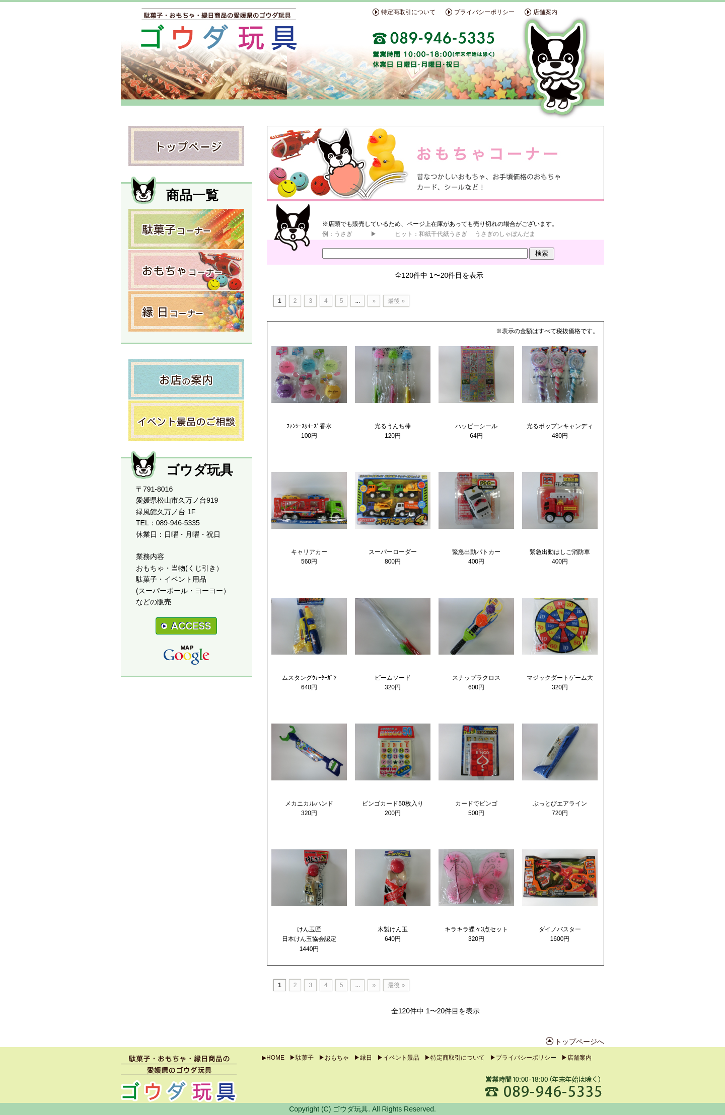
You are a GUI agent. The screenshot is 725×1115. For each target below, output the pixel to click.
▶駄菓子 (301, 1057)
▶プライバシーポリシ (520, 1057)
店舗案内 (545, 12)
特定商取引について (408, 12)
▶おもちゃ (334, 1057)
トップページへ (579, 1042)
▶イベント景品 (398, 1057)
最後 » (396, 300)
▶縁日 (363, 1057)
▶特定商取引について (454, 1057)
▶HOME (273, 1057)
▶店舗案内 (576, 1057)
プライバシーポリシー (484, 12)
